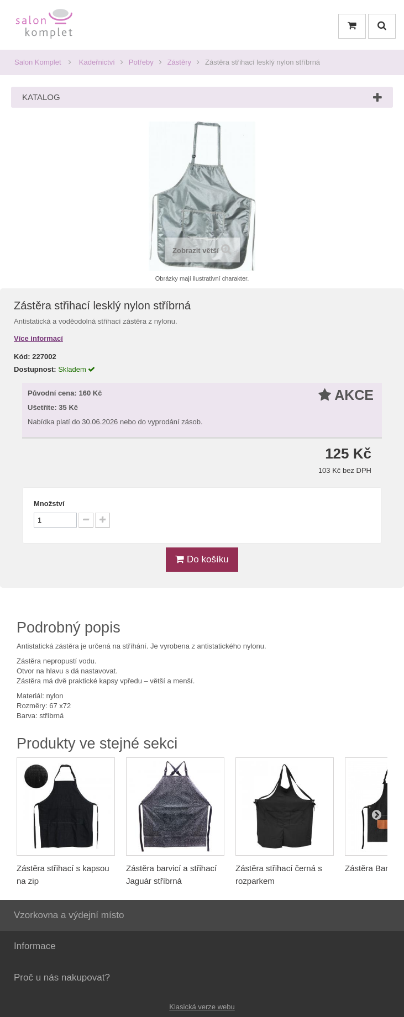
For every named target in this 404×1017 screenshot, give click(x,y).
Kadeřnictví (97, 62)
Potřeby (141, 62)
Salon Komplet (37, 62)
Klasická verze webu (202, 1007)
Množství (49, 503)
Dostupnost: (35, 369)
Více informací (38, 338)
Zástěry (179, 62)
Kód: (22, 356)
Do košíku (201, 559)
